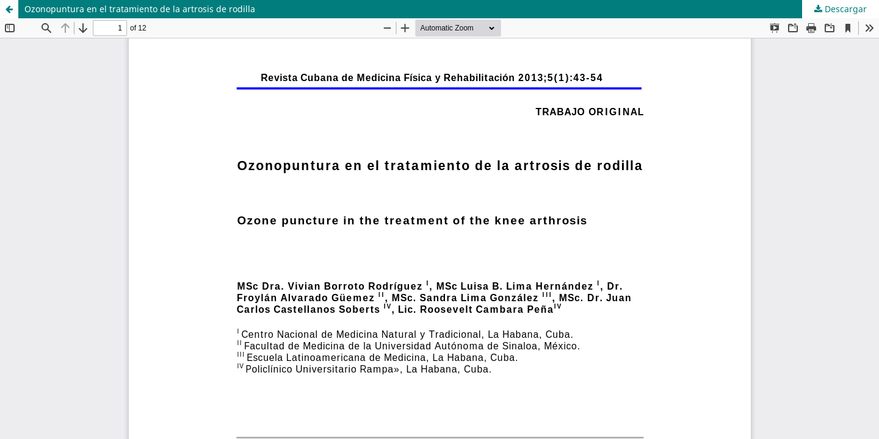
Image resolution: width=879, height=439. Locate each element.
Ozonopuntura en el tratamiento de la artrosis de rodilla (139, 9)
